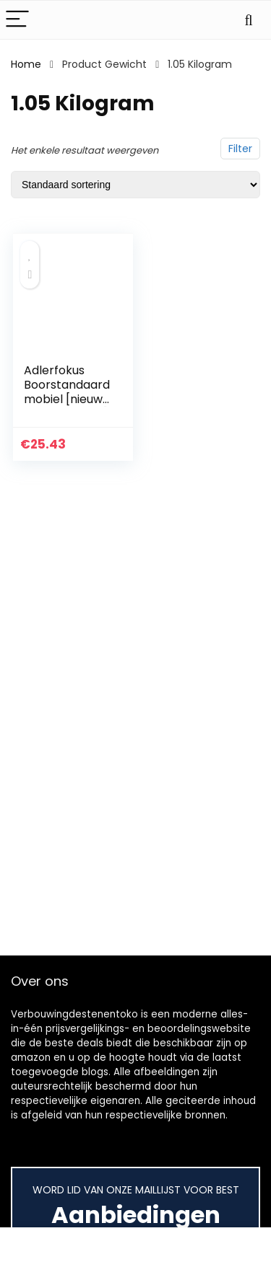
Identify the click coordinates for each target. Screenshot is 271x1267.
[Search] (248, 20)
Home (26, 64)
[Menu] (17, 20)
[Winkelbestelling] (135, 184)
